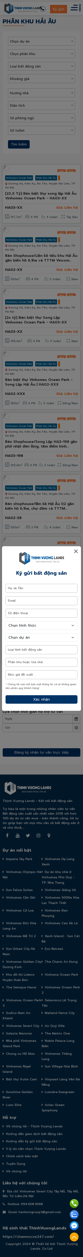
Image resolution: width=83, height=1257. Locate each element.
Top (74, 1236)
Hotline (74, 1203)
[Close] (76, 551)
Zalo (74, 1214)
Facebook (74, 1225)
